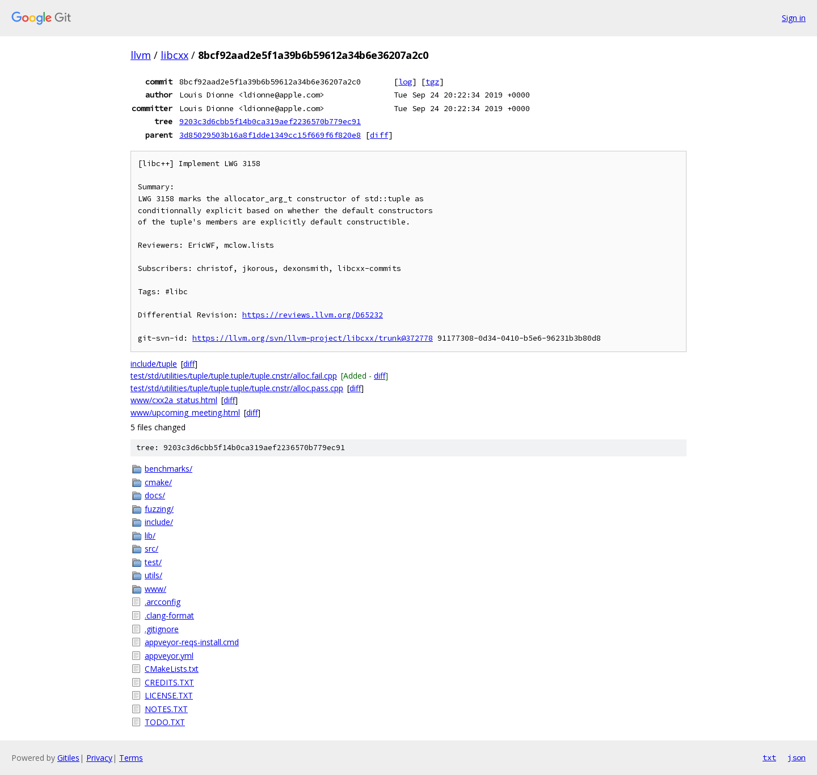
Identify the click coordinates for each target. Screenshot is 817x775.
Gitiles (68, 757)
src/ (151, 548)
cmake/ (158, 482)
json (796, 757)
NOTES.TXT (166, 709)
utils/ (153, 575)
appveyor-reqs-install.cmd (192, 642)
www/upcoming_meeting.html (185, 412)
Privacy (99, 757)
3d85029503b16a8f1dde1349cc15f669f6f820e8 (270, 135)
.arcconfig (162, 601)
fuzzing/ (159, 508)
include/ (159, 521)
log (405, 82)
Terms (131, 757)
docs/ (155, 495)
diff (379, 135)
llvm (140, 55)
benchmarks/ (168, 468)
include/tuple (153, 363)
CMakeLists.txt (172, 668)
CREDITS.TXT (169, 682)
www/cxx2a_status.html (173, 400)
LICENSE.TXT (169, 695)
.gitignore (162, 629)
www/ (155, 588)
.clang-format (169, 615)
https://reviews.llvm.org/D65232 (312, 315)
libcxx (174, 55)
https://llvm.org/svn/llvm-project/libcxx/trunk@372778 (312, 338)
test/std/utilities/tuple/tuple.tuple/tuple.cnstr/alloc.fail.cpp (233, 375)
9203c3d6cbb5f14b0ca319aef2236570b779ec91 (270, 121)
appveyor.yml (169, 655)
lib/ (150, 535)
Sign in (794, 17)
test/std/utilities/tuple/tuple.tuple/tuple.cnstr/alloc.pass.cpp (236, 388)
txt (769, 757)
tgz (432, 82)
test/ (153, 562)
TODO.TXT (165, 722)
